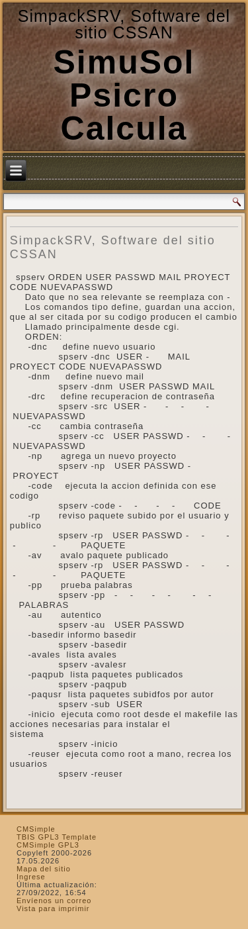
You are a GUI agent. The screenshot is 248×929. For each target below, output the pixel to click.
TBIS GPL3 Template (57, 837)
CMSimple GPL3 (48, 845)
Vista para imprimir (53, 908)
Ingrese (31, 877)
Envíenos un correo (54, 901)
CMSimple (36, 829)
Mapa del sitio (44, 869)
